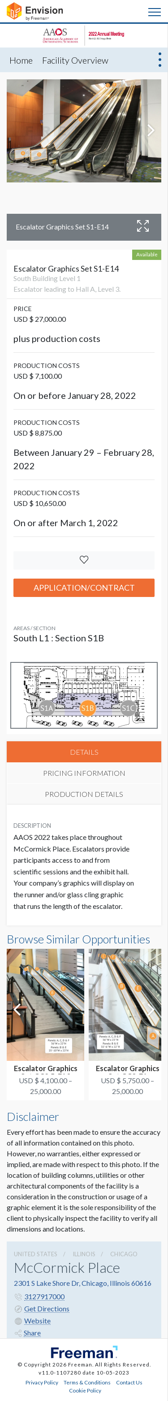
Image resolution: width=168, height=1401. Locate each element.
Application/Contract (84, 587)
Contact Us (129, 1382)
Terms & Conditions (87, 1382)
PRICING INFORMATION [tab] (84, 773)
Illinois (84, 1254)
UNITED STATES (35, 1254)
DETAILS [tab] (84, 752)
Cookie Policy (85, 1390)
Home (21, 60)
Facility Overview (75, 60)
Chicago (124, 1254)
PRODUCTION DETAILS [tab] (84, 794)
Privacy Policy (42, 1382)
